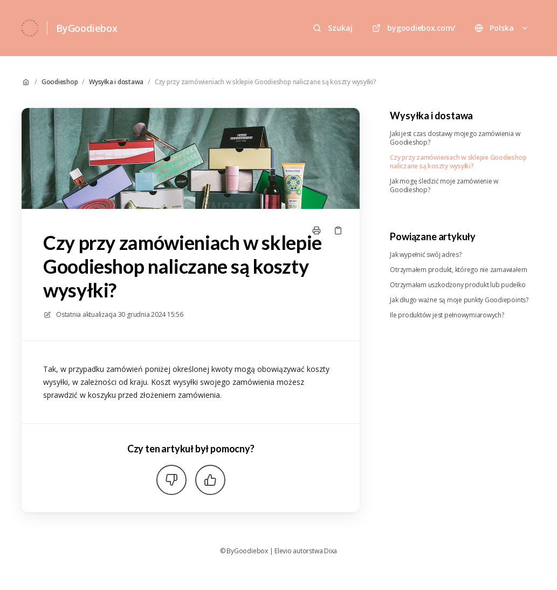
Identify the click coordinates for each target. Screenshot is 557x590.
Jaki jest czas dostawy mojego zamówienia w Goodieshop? (455, 138)
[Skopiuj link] (338, 230)
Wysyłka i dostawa (116, 82)
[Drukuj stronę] (316, 230)
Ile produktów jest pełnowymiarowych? (447, 315)
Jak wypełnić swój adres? (425, 254)
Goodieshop (60, 82)
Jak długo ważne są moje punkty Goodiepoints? (459, 300)
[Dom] (30, 28)
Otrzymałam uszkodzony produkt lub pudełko (457, 285)
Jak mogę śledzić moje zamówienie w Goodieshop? (444, 185)
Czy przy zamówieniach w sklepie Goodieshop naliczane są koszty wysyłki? (265, 82)
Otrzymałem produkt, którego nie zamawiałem (458, 270)
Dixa (330, 551)
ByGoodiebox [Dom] (87, 28)
